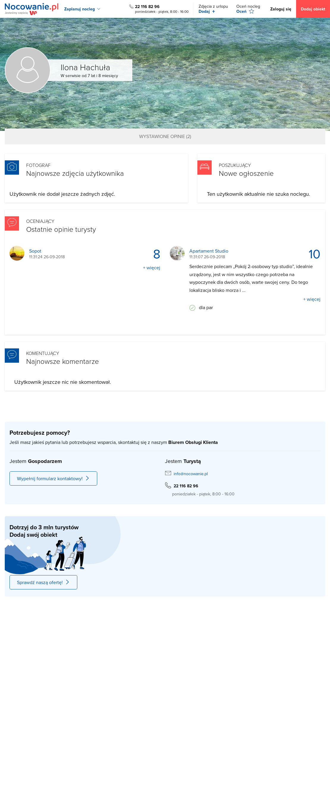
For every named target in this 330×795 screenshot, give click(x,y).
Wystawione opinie (165, 136)
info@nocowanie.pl (191, 474)
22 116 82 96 (147, 7)
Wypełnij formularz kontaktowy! (53, 478)
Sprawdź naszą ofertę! (43, 582)
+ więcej (151, 267)
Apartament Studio (208, 250)
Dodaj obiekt (313, 9)
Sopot (35, 250)
